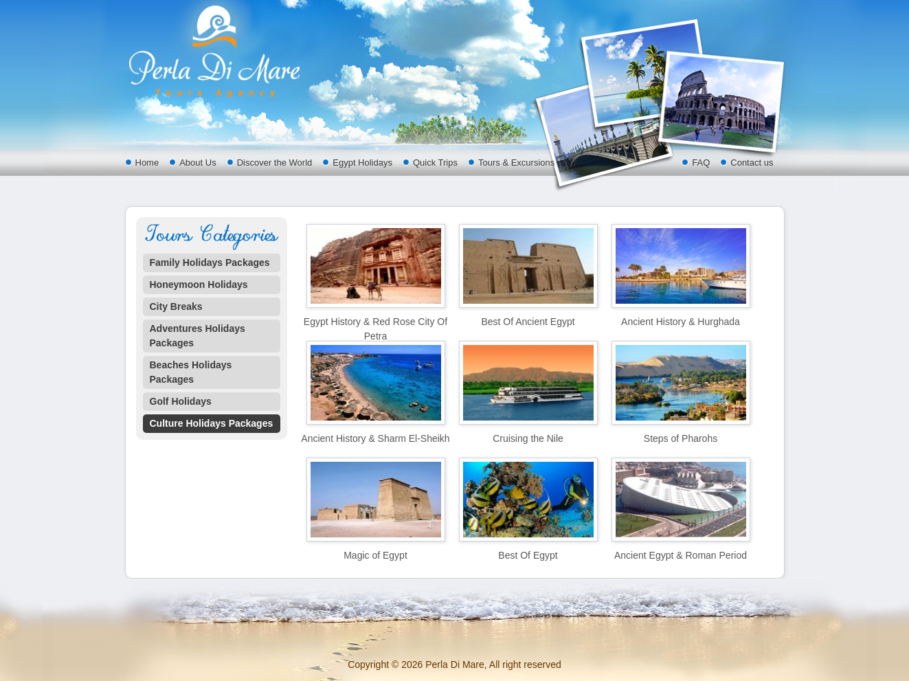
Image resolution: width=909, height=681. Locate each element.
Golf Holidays (181, 401)
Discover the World (275, 162)
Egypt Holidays (362, 162)
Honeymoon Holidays (199, 284)
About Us (197, 162)
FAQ (701, 162)
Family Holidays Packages (210, 262)
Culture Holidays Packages (211, 423)
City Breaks (176, 306)
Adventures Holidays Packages (197, 335)
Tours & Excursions (516, 162)
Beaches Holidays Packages (191, 372)
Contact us (751, 162)
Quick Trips (435, 162)
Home (147, 162)
